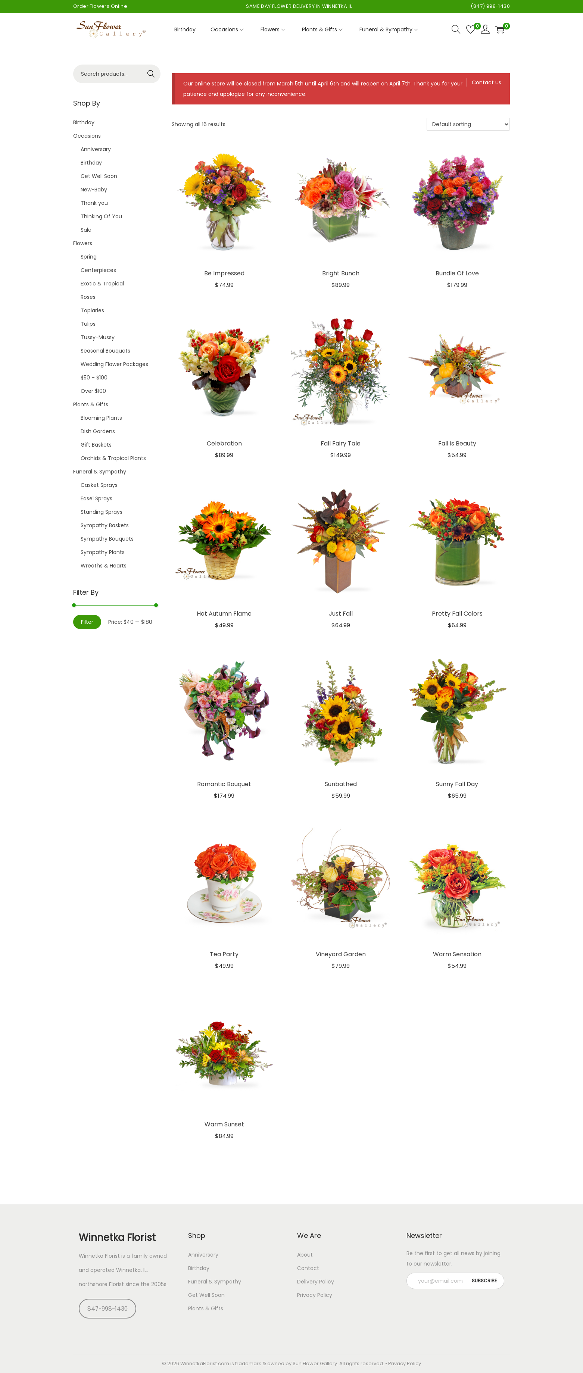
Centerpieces (98, 270)
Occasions (87, 136)
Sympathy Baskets (105, 525)
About (305, 1254)
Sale (86, 230)
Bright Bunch (340, 273)
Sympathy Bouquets (107, 538)
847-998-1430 (107, 1308)
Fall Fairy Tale (341, 443)
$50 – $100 (94, 377)
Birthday (83, 122)
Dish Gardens (98, 431)
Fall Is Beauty (457, 443)
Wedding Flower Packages (114, 364)
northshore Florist (101, 1284)
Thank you (94, 203)
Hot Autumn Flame (224, 613)
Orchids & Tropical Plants (113, 458)
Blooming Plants (101, 418)
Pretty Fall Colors (457, 613)
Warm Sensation (457, 954)
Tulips (88, 324)
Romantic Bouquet (224, 784)
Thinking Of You (101, 216)
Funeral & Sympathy (99, 471)
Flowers (82, 243)
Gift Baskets (96, 444)
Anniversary (96, 149)
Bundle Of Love (457, 273)
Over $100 (93, 391)
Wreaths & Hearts (104, 565)
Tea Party (224, 954)
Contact (308, 1268)
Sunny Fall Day (457, 784)
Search (151, 74)
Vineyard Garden (341, 954)
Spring (89, 256)
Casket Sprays (99, 485)
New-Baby (94, 189)
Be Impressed (224, 273)
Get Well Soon (99, 176)
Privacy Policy (314, 1295)
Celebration (224, 443)
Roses (88, 297)
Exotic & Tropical (102, 283)
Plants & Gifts (90, 404)
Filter (87, 622)
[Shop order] (468, 124)
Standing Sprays (101, 512)
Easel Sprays (96, 498)
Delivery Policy (315, 1281)
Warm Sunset (224, 1124)
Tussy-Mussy (98, 337)
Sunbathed (341, 784)
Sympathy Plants (103, 552)
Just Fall (341, 613)
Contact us (486, 82)
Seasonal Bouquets (105, 350)
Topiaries (92, 310)
